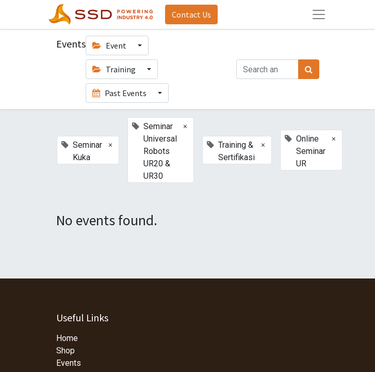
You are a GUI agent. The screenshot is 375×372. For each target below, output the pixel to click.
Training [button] (114, 69)
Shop (65, 350)
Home (67, 338)
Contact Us (191, 14)
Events (68, 363)
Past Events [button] (120, 93)
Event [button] (110, 45)
